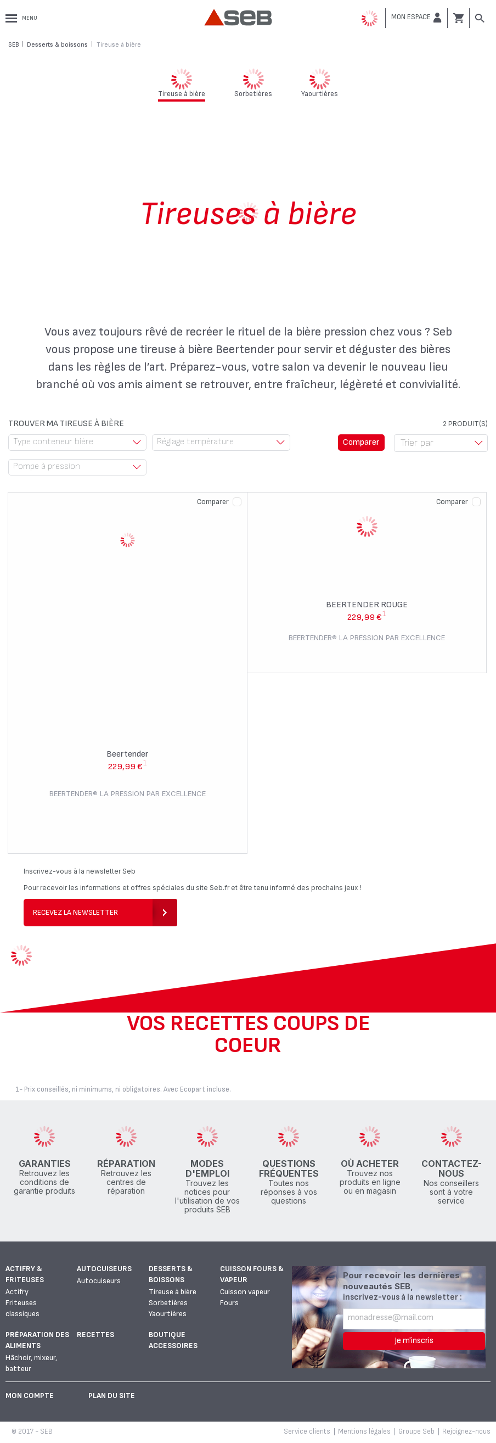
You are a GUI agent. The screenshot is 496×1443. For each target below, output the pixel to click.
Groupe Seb (416, 1431)
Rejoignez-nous (466, 1431)
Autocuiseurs (104, 1268)
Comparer (213, 501)
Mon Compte (29, 1395)
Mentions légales (364, 1431)
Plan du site (111, 1395)
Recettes (95, 1334)
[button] (416, 18)
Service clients (307, 1431)
